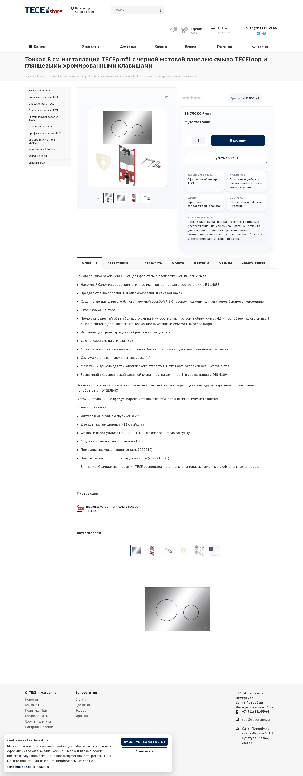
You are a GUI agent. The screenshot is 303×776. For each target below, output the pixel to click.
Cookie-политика (38, 721)
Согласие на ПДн (38, 716)
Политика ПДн (36, 710)
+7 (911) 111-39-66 (263, 28)
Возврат (81, 710)
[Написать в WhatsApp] (264, 33)
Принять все (145, 751)
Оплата (80, 699)
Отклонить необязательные (144, 742)
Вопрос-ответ (87, 692)
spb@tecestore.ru (256, 720)
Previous (98, 198)
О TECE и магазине (41, 692)
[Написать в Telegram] (258, 33)
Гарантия (82, 716)
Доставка (82, 705)
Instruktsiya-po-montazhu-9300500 (112, 506)
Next (156, 198)
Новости (31, 699)
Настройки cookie (39, 727)
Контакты (32, 705)
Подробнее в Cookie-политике (28, 767)
